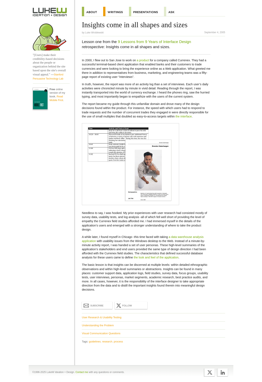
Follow (123, 305)
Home (50, 12)
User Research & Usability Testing (101, 317)
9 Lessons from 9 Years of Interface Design (154, 42)
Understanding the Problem (98, 325)
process (118, 341)
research (107, 341)
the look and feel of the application (156, 257)
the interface (184, 116)
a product (143, 60)
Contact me (82, 372)
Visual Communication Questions (101, 333)
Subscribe (94, 305)
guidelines (95, 341)
